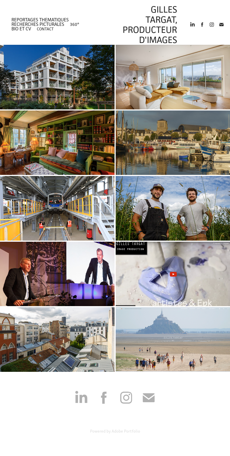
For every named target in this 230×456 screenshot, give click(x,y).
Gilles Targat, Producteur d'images (151, 24)
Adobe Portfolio (126, 431)
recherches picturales (37, 24)
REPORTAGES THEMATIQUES (40, 20)
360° (74, 24)
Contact (45, 29)
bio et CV (21, 29)
